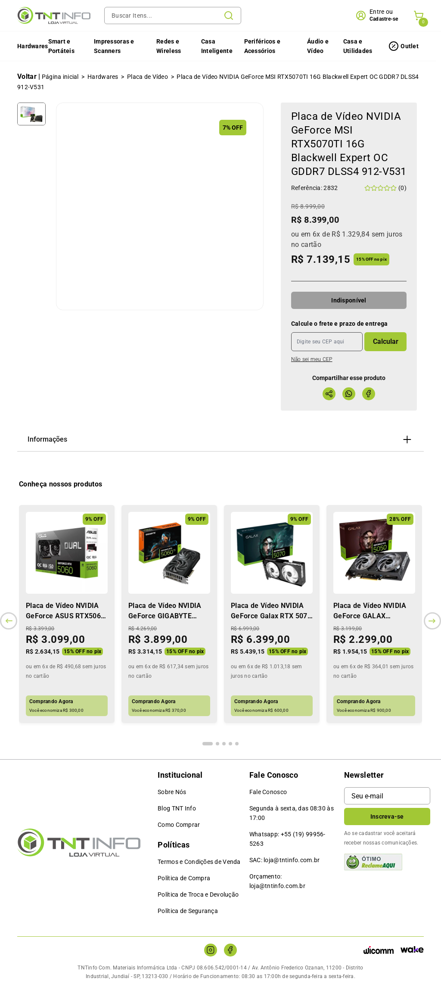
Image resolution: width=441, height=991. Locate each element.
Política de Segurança (188, 910)
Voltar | (28, 76)
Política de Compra (184, 878)
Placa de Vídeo (147, 76)
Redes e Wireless (168, 46)
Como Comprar (179, 824)
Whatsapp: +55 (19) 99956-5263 (287, 839)
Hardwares (32, 46)
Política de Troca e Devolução (198, 894)
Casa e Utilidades (358, 46)
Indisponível (348, 300)
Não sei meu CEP (311, 359)
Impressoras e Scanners (114, 46)
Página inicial (60, 76)
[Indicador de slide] (207, 743)
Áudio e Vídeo (318, 46)
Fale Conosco (268, 791)
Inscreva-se (387, 816)
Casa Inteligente (217, 46)
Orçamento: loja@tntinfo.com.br (277, 881)
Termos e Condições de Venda (199, 861)
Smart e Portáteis (61, 46)
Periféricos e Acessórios (262, 46)
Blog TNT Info (177, 808)
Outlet (410, 46)
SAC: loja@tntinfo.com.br (284, 860)
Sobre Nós (172, 791)
